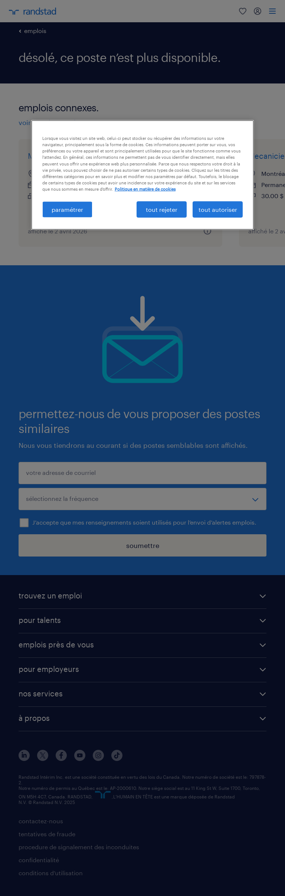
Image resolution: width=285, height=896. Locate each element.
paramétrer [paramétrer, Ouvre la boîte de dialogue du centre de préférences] (67, 209)
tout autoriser (218, 209)
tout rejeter (161, 209)
